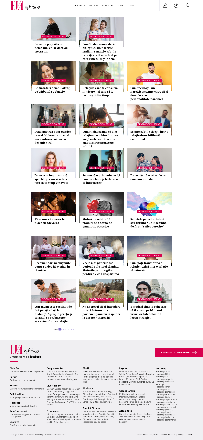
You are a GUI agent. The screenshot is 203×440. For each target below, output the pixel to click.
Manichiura (64, 416)
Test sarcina (105, 396)
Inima (100, 391)
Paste (130, 371)
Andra (65, 396)
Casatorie (69, 374)
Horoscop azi (162, 376)
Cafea (128, 374)
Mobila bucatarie (127, 394)
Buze (49, 419)
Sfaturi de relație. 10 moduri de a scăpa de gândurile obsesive (97, 222)
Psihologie (108, 391)
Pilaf (138, 379)
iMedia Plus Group (36, 434)
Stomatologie (100, 394)
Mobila (132, 396)
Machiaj (50, 416)
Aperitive (143, 376)
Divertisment (54, 385)
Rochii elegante (90, 376)
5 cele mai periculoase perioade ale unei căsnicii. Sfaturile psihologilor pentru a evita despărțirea (100, 268)
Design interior (137, 399)
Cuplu (55, 374)
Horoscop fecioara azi (166, 394)
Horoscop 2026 (163, 371)
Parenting (123, 401)
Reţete (123, 368)
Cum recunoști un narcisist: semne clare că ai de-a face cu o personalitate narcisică (149, 93)
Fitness (92, 411)
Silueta (100, 419)
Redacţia (181, 434)
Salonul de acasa (61, 422)
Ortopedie (97, 401)
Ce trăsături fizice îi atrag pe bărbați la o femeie (52, 89)
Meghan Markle (54, 389)
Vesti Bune (132, 419)
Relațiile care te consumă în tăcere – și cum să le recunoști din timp (100, 91)
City (121, 5)
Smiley (58, 396)
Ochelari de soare (100, 379)
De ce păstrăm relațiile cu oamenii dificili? (148, 177)
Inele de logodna (105, 376)
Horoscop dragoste (164, 379)
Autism (146, 404)
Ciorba (137, 371)
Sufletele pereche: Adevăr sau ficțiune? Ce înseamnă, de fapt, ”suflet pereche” (148, 222)
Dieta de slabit (106, 416)
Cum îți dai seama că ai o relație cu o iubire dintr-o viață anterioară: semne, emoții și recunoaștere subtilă (100, 139)
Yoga (85, 414)
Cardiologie (88, 399)
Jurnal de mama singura (140, 401)
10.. (76, 329)
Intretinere (93, 414)
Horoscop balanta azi (165, 414)
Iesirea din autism (132, 416)
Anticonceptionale (91, 396)
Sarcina (86, 391)
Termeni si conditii (168, 434)
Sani (56, 416)
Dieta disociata (89, 419)
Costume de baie (99, 374)
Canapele (140, 396)
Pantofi (110, 374)
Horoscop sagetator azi (166, 404)
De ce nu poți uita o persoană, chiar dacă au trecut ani (51, 47)
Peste (143, 371)
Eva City (14, 421)
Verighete (87, 379)
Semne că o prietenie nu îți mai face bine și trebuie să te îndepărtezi (101, 179)
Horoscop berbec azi (165, 417)
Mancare (123, 371)
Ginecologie (88, 394)
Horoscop (108, 5)
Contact (190, 434)
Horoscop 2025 (163, 374)
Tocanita (150, 374)
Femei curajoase (134, 404)
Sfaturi (13, 385)
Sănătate (88, 388)
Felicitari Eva (17, 394)
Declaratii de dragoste (67, 379)
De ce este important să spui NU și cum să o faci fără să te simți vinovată (51, 179)
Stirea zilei (141, 414)
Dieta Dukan (101, 411)
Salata (122, 374)
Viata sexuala (71, 371)
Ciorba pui (133, 381)
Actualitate (125, 410)
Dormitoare (124, 399)
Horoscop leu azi (163, 412)
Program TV (52, 402)
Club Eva (14, 368)
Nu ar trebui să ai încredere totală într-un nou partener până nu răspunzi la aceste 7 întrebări (101, 312)
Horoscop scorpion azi (166, 402)
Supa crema (132, 376)
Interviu (132, 414)
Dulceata (141, 374)
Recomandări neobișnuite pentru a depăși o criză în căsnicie (53, 266)
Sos (148, 371)
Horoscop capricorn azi (166, 399)
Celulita (55, 419)
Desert (122, 379)
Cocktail (122, 376)
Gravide (122, 404)
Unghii (60, 414)
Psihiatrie (107, 401)
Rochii (53, 414)
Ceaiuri (94, 391)
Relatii (49, 374)
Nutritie (96, 416)
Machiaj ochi (65, 419)
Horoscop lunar (163, 386)
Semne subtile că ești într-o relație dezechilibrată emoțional (149, 135)
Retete (93, 5)
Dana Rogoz (74, 394)
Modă (86, 368)
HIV (90, 401)
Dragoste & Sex (55, 368)
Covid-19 (141, 419)
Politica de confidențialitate (147, 434)
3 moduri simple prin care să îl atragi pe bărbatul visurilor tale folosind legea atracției (148, 312)
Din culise (123, 414)
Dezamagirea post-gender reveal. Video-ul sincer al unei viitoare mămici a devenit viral (53, 137)
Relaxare (112, 411)
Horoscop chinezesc (165, 381)
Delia (71, 396)
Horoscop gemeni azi (165, 391)
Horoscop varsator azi (166, 407)
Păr (48, 414)
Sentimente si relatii (53, 37)
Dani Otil (51, 396)
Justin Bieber (58, 399)
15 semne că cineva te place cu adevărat (50, 221)
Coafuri (77, 414)
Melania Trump (72, 399)
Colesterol (112, 394)
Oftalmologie (100, 399)
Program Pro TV (65, 402)
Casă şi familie (127, 390)
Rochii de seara (96, 371)
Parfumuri (68, 414)
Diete (85, 411)
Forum (131, 5)
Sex (76, 374)
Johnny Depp (63, 391)
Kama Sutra (52, 376)
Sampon (74, 416)
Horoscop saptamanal (166, 419)
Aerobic (102, 414)
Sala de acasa (100, 422)
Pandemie (124, 422)
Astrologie (160, 384)
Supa (134, 374)
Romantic (60, 371)
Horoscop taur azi (164, 397)
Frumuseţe (53, 411)
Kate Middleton (69, 389)
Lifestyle (79, 5)
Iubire (61, 374)
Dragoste (51, 371)
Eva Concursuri (18, 411)
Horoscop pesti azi (164, 409)
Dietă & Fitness (91, 408)
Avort (109, 399)
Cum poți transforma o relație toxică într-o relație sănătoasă (149, 266)
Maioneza (130, 379)
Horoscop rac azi (163, 389)
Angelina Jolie (62, 394)
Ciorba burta (145, 381)
